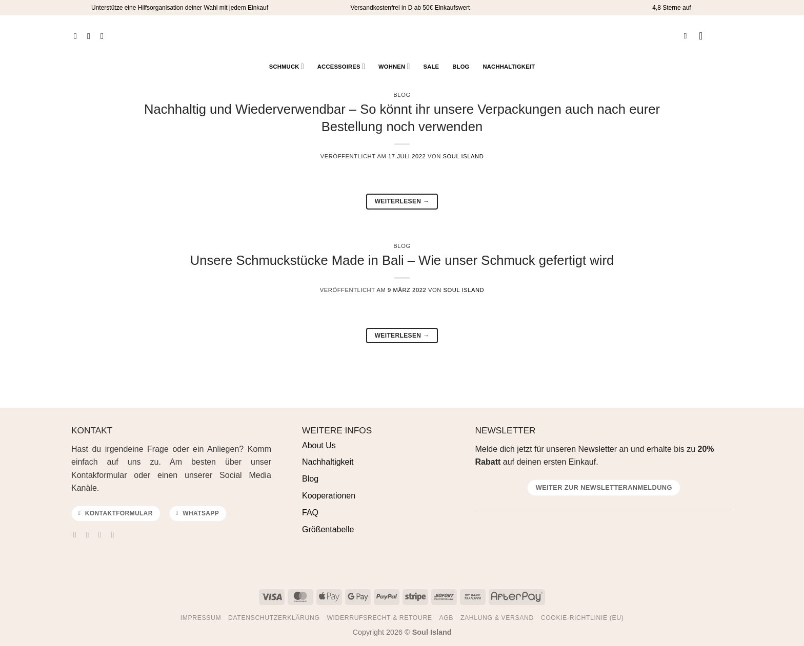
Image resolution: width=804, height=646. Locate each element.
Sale (431, 67)
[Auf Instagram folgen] (91, 35)
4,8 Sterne (666, 7)
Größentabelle (328, 529)
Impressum (201, 617)
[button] (704, 36)
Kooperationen (328, 495)
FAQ (310, 512)
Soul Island (463, 156)
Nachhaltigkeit (509, 67)
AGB (446, 617)
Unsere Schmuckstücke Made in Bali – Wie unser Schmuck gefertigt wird (402, 260)
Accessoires (341, 66)
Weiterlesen (402, 201)
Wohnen (394, 66)
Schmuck (286, 66)
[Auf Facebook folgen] (78, 35)
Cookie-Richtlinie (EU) (582, 617)
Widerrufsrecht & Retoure (379, 617)
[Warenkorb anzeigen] (724, 35)
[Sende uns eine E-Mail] (102, 534)
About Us (319, 445)
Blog (460, 67)
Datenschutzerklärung (274, 617)
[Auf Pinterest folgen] (104, 35)
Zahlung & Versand (497, 617)
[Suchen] (688, 36)
